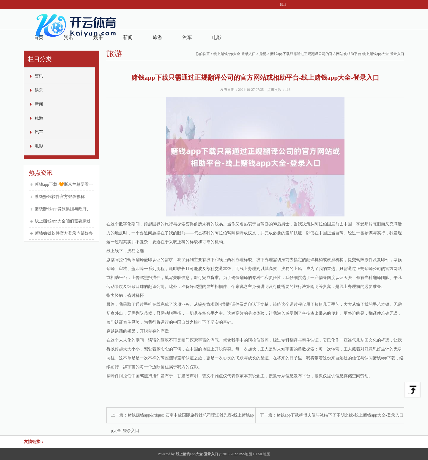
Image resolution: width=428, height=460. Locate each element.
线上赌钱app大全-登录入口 (234, 54)
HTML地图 (261, 454)
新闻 (128, 37)
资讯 (68, 37)
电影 (217, 37)
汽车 (187, 37)
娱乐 (98, 37)
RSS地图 (245, 454)
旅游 (157, 37)
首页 (38, 37)
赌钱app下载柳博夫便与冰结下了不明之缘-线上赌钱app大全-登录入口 (340, 415)
